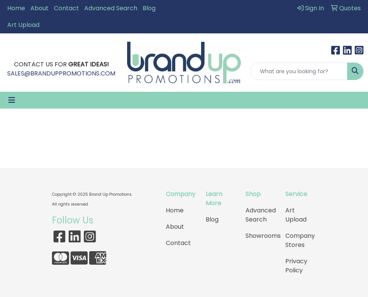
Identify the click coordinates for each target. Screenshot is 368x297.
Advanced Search (110, 8)
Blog (149, 8)
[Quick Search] (299, 71)
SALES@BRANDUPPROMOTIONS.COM (61, 73)
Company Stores (300, 240)
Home (16, 8)
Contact (66, 8)
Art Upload (23, 24)
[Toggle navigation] (12, 100)
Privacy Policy (296, 266)
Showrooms (260, 235)
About (39, 8)
